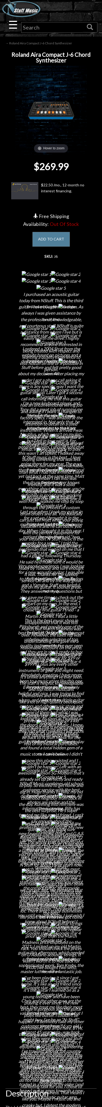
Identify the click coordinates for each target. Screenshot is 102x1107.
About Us (51, 798)
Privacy (51, 933)
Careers (51, 817)
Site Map (51, 961)
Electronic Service (51, 874)
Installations (51, 855)
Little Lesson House (51, 836)
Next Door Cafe (51, 827)
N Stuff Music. (23, 1097)
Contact (51, 808)
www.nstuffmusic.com (56, 1039)
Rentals (51, 846)
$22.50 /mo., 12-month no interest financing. (47, 190)
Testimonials (51, 952)
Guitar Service (51, 864)
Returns (51, 923)
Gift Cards (51, 942)
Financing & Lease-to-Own (51, 904)
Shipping (51, 914)
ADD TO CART (51, 239)
